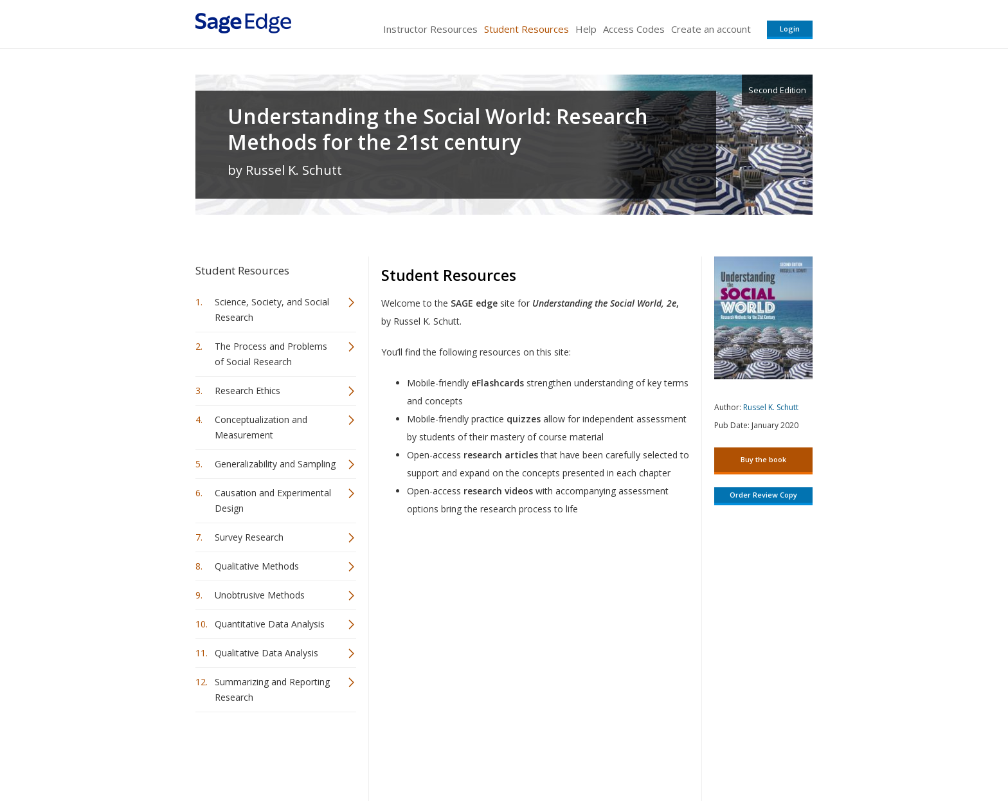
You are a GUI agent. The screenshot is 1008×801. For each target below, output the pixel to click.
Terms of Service (577, 753)
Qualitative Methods (257, 566)
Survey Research (249, 537)
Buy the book (763, 459)
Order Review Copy (763, 495)
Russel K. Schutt (770, 407)
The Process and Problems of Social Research (271, 354)
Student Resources (526, 28)
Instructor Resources (430, 28)
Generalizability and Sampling (275, 464)
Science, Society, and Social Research (272, 309)
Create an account (711, 28)
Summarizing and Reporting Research (272, 689)
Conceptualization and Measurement (261, 427)
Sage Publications (269, 753)
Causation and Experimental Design (273, 500)
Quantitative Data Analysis (270, 624)
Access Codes (634, 28)
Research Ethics (247, 390)
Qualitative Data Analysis (266, 653)
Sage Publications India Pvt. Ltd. (382, 753)
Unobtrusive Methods (260, 595)
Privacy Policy (727, 753)
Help (586, 28)
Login (790, 28)
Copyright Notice (656, 753)
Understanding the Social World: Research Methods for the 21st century (438, 129)
